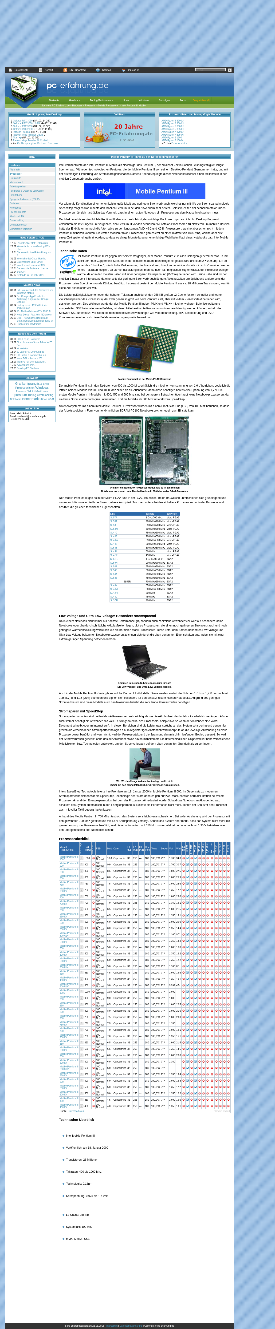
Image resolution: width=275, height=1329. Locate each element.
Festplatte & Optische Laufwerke (27, 191)
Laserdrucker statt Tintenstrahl (32, 243)
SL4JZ (114, 536)
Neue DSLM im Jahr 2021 (30, 358)
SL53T (114, 521)
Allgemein (15, 169)
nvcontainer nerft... (26, 365)
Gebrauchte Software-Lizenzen (33, 268)
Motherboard (16, 182)
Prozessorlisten (179, 143)
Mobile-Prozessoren (108, 105)
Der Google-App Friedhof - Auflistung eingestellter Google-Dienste (33, 299)
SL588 (114, 547)
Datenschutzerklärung (131, 1326)
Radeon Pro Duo (22, 132)
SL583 (114, 578)
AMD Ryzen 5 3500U (172, 126)
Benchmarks (31, 399)
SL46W (114, 540)
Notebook (53, 143)
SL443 (114, 544)
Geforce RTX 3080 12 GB (26, 123)
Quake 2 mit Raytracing (29, 324)
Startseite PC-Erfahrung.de (55, 105)
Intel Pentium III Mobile (134, 105)
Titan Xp (17, 137)
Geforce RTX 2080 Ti (24, 129)
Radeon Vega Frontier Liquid (28, 134)
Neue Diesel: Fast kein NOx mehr (34, 314)
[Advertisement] (120, 33)
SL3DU (114, 600)
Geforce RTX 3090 (23, 120)
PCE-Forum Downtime (28, 339)
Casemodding (17, 220)
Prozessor (90, 105)
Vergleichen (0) (201, 100)
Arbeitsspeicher (18, 186)
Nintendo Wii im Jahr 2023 (30, 275)
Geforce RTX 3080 (23, 126)
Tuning (32, 395)
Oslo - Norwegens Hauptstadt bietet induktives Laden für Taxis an (35, 319)
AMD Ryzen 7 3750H (172, 134)
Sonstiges (164, 100)
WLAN (32, 391)
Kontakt (46, 70)
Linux (126, 100)
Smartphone (16, 195)
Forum (183, 100)
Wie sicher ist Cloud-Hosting (31, 258)
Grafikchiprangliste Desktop (31, 143)
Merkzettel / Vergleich (21, 229)
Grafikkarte (15, 178)
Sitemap (103, 70)
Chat (51, 399)
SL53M (114, 529)
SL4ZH (114, 593)
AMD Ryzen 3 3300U (172, 123)
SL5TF (114, 517)
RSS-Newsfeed (74, 70)
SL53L (114, 525)
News (44, 399)
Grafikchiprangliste (28, 383)
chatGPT (21, 272)
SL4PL (114, 551)
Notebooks (15, 207)
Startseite (53, 100)
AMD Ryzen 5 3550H (172, 129)
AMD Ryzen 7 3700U (172, 132)
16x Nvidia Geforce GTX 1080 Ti (34, 311)
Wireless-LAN (17, 216)
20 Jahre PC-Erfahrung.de (30, 352)
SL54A (114, 574)
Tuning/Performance (101, 100)
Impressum (130, 70)
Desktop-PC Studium (28, 368)
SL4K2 (114, 532)
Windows (144, 100)
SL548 (114, 570)
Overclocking (45, 395)
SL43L (114, 596)
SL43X (114, 585)
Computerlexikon (18, 224)
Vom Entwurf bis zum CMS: (31, 265)
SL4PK (114, 555)
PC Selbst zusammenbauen (31, 355)
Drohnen (14, 203)
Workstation (23, 348)
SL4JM (114, 589)
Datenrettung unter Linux (30, 262)
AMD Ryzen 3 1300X (172, 140)
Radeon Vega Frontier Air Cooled (30, 140)
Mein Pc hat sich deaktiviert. (31, 361)
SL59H (114, 562)
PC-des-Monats (18, 212)
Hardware (74, 100)
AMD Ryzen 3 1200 (171, 137)
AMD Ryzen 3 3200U (172, 120)
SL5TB (114, 559)
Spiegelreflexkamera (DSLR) (24, 199)
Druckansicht (18, 70)
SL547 (114, 566)
